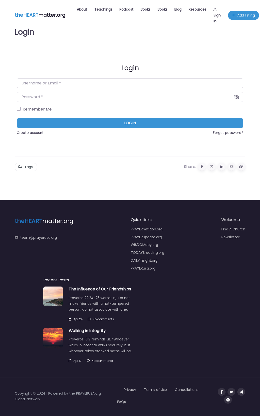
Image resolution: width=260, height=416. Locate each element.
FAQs (121, 401)
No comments (101, 319)
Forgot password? (228, 132)
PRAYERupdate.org (146, 237)
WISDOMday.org (144, 244)
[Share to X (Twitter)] (212, 167)
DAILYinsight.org (144, 260)
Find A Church (233, 229)
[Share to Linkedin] (222, 167)
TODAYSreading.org (147, 252)
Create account (30, 132)
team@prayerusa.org (36, 237)
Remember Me (37, 109)
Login (130, 123)
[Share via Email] (231, 167)
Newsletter (230, 237)
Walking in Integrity (87, 331)
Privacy (130, 389)
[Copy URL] (241, 167)
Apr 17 (75, 361)
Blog (177, 9)
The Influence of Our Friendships (100, 289)
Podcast (126, 9)
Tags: (25, 166)
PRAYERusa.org (143, 268)
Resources (197, 9)
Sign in (217, 16)
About (82, 9)
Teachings (103, 9)
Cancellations (186, 389)
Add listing (243, 15)
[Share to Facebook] (202, 167)
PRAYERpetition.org (146, 229)
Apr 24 (76, 319)
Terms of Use (155, 389)
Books (145, 9)
